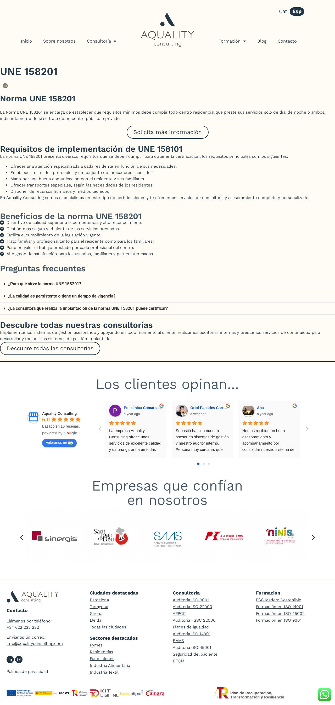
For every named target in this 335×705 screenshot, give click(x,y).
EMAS (178, 640)
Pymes (96, 645)
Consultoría (101, 41)
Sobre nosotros (59, 41)
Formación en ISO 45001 (280, 613)
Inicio (26, 41)
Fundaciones (102, 658)
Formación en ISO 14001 (279, 606)
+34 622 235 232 (23, 627)
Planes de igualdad (191, 627)
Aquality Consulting (59, 413)
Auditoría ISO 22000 (192, 606)
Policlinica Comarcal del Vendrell (152, 408)
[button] (167, 284)
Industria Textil (104, 672)
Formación (232, 41)
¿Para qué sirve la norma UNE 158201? (44, 283)
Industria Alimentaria (110, 665)
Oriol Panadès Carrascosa (213, 408)
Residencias (101, 651)
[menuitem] (283, 11)
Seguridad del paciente (195, 654)
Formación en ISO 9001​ (279, 620)
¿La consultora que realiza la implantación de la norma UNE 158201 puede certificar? (88, 308)
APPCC (179, 613)
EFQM (178, 661)
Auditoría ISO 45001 (192, 647)
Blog (261, 41)
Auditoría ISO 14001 (191, 633)
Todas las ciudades (108, 627)
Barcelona (99, 599)
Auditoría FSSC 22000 (194, 620)
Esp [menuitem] (297, 11)
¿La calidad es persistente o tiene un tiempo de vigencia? (61, 296)
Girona (96, 613)
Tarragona (99, 606)
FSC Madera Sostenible (278, 599)
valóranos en (59, 442)
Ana (260, 408)
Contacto (287, 41)
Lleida (95, 620)
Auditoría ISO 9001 (191, 599)
